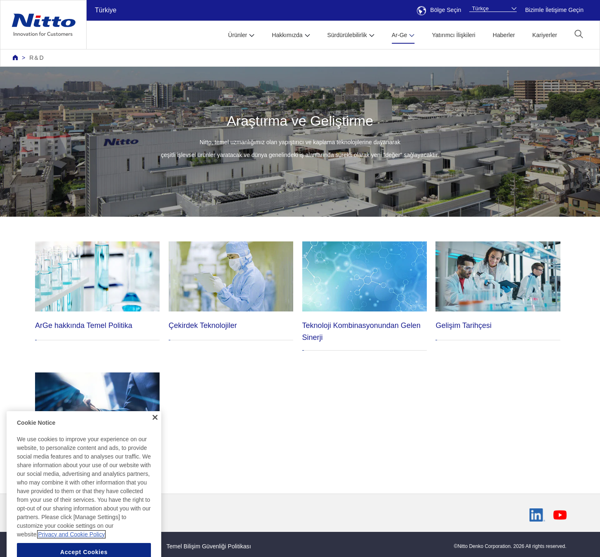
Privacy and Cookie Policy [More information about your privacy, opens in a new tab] (71, 546)
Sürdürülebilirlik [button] (347, 35)
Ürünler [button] (237, 35)
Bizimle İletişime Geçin (554, 10)
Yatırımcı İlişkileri (453, 35)
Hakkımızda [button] (287, 35)
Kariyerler (544, 35)
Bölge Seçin (439, 10)
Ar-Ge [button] (399, 35)
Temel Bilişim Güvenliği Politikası (209, 546)
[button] (578, 34)
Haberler (504, 35)
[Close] (155, 429)
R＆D (36, 57)
